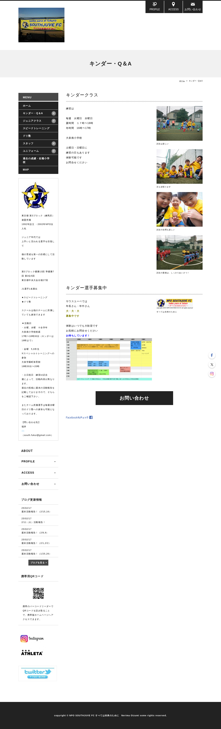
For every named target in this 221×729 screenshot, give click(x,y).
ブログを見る (38, 562)
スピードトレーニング (36, 128)
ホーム (182, 81)
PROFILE (155, 9)
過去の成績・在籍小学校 (36, 160)
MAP (26, 169)
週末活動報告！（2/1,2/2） (36, 543)
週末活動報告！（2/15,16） (36, 511)
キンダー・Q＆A (33, 113)
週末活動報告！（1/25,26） (36, 553)
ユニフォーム (31, 151)
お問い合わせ (192, 9)
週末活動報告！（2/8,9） (35, 532)
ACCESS (173, 9)
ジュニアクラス (32, 120)
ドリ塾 (27, 136)
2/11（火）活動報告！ (33, 522)
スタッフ (28, 143)
